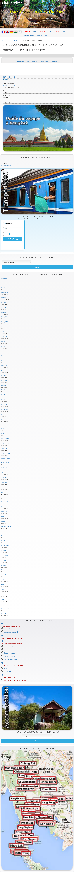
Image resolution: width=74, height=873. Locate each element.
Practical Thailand (29, 35)
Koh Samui (4, 404)
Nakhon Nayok (5, 448)
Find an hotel (8, 629)
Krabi (2, 419)
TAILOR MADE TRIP (9, 677)
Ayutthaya (4, 283)
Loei (2, 429)
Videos (63, 31)
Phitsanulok (4, 511)
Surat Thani (4, 584)
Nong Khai (4, 487)
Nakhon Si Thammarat (7, 468)
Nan (2, 472)
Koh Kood (4, 375)
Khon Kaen (4, 365)
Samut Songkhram (6, 550)
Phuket (3, 521)
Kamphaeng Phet (6, 351)
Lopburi (3, 433)
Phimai (3, 506)
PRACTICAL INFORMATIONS (12, 665)
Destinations (43, 31)
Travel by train (9, 647)
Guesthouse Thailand (11, 632)
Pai (2, 492)
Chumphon (4, 336)
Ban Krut (3, 288)
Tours (57, 31)
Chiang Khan (5, 317)
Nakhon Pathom (5, 453)
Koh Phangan (5, 390)
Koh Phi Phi (4, 395)
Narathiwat (4, 482)
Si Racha (3, 565)
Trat (2, 604)
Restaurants (20, 61)
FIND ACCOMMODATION (11, 626)
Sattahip (3, 560)
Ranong (3, 531)
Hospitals (34, 61)
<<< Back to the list (6, 165)
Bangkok (54, 61)
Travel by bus (8, 650)
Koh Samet (4, 399)
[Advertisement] (37, 69)
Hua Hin (3, 346)
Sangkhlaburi (5, 555)
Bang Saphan (5, 292)
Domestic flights (9, 653)
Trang (2, 599)
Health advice (8, 671)
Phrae (2, 516)
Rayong (3, 536)
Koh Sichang (4, 409)
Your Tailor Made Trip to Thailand (15, 680)
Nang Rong (4, 477)
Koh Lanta (4, 380)
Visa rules (7, 668)
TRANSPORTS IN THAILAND (12, 644)
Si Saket (3, 570)
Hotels (35, 31)
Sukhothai (4, 579)
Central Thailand (7, 81)
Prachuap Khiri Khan (7, 526)
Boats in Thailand (9, 656)
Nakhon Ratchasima (6, 463)
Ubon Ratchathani (6, 609)
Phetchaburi (4, 502)
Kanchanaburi (5, 356)
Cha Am (3, 307)
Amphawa (4, 278)
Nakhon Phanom (5, 458)
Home (3, 40)
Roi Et (3, 541)
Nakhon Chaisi (5, 443)
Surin (2, 589)
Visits (51, 31)
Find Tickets (13, 239)
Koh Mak (3, 385)
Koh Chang (4, 370)
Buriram (3, 302)
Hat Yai (3, 341)
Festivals (39, 35)
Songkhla (3, 575)
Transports (27, 31)
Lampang (3, 424)
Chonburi (3, 331)
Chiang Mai (4, 322)
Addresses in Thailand (13, 40)
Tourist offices (44, 61)
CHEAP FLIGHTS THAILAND (12, 638)
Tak (2, 594)
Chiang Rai (4, 326)
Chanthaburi (4, 312)
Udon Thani (4, 614)
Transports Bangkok (10, 659)
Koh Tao (3, 414)
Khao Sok (4, 361)
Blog (46, 35)
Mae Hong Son (5, 438)
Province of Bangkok (9, 85)
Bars (28, 61)
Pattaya (3, 497)
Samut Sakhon (5, 545)
